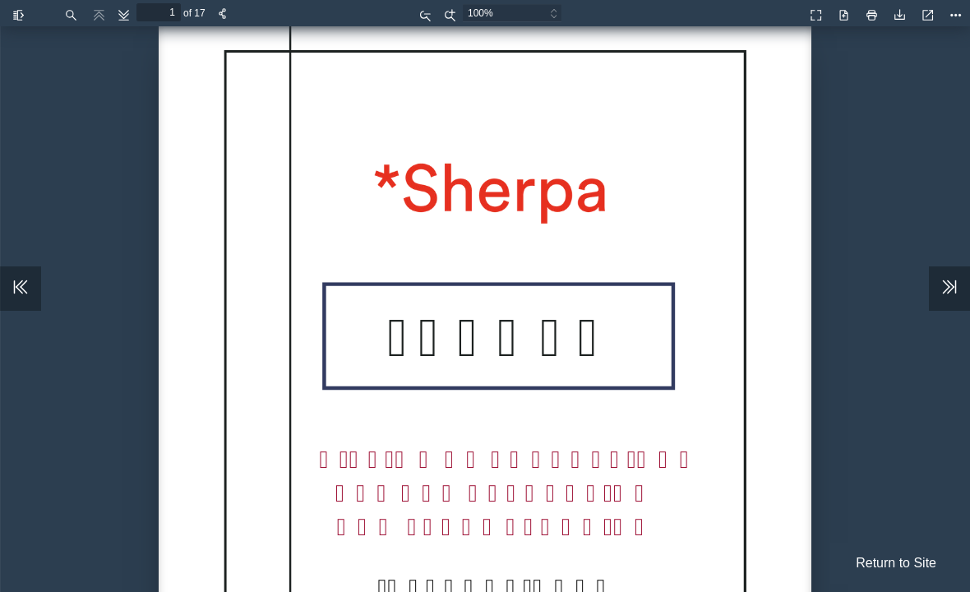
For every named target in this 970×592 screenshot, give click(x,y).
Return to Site (896, 563)
